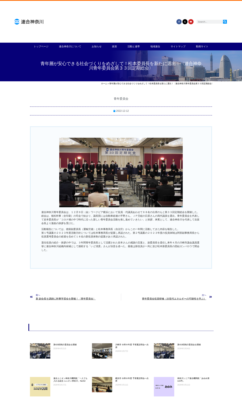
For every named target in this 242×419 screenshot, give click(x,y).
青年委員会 (121, 98)
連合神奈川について (70, 46)
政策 (114, 46)
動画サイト (202, 46)
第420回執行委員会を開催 (65, 344)
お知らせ (97, 46)
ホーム (104, 83)
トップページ (41, 46)
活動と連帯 (133, 46)
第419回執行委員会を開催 (189, 344)
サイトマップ (178, 46)
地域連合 (155, 46)
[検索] (225, 22)
